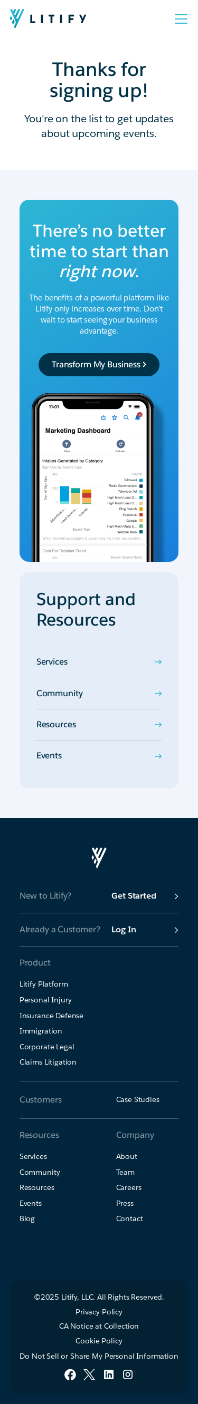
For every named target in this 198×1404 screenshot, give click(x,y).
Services (33, 1156)
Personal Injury (46, 1000)
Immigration (41, 1031)
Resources (37, 1187)
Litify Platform (44, 984)
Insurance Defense (51, 1015)
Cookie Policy (99, 1340)
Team (125, 1172)
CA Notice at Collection (99, 1326)
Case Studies (137, 1099)
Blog (27, 1218)
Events (31, 1203)
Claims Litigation (48, 1062)
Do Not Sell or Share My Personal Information (99, 1356)
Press (125, 1203)
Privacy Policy (99, 1312)
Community (40, 1172)
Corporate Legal (47, 1046)
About (126, 1156)
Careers (129, 1187)
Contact (129, 1218)
